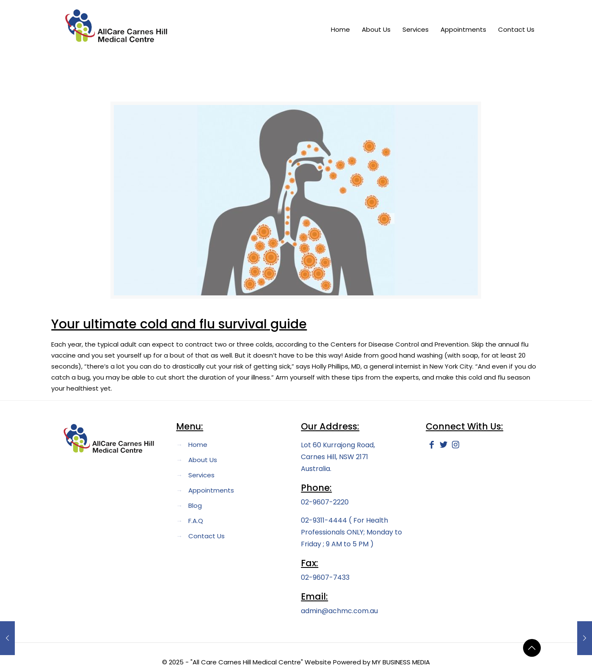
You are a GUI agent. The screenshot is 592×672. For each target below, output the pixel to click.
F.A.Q (195, 520)
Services (201, 475)
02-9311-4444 (325, 520)
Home (197, 444)
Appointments (211, 490)
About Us (202, 459)
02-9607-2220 (325, 502)
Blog (195, 505)
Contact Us (206, 536)
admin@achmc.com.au (339, 611)
